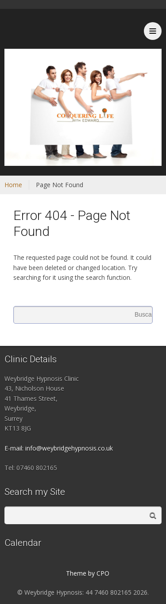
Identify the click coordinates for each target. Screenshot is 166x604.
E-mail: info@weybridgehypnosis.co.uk (58, 448)
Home (13, 184)
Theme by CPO (87, 573)
